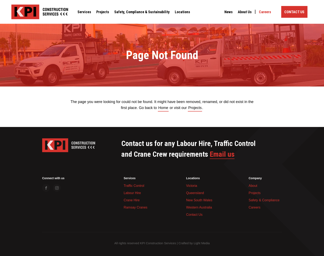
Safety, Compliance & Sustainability (142, 12)
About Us (245, 12)
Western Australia (199, 207)
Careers (265, 12)
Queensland (195, 193)
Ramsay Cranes (135, 207)
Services (84, 12)
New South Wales (199, 200)
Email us (222, 155)
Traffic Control (134, 185)
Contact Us (294, 12)
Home (163, 108)
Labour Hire (132, 193)
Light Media (202, 243)
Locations (182, 12)
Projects (102, 12)
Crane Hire (131, 200)
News (228, 12)
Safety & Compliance (264, 200)
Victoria (191, 185)
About (253, 185)
